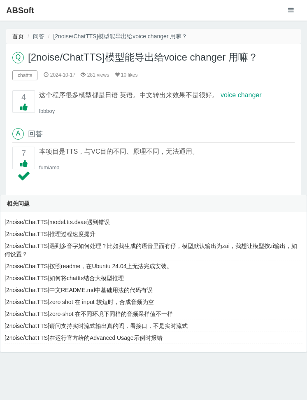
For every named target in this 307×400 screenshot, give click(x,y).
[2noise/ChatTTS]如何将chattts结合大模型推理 (64, 278)
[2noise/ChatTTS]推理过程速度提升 (50, 234)
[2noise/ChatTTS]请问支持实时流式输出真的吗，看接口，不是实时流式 (96, 326)
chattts (25, 75)
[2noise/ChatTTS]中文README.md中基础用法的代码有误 (79, 290)
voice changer (241, 94)
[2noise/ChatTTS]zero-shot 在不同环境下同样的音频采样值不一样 (89, 314)
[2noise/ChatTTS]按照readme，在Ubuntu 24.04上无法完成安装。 (88, 266)
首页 (18, 36)
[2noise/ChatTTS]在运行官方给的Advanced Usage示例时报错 (84, 338)
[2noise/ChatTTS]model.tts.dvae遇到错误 (57, 222)
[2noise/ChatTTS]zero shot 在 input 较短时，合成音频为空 (79, 302)
